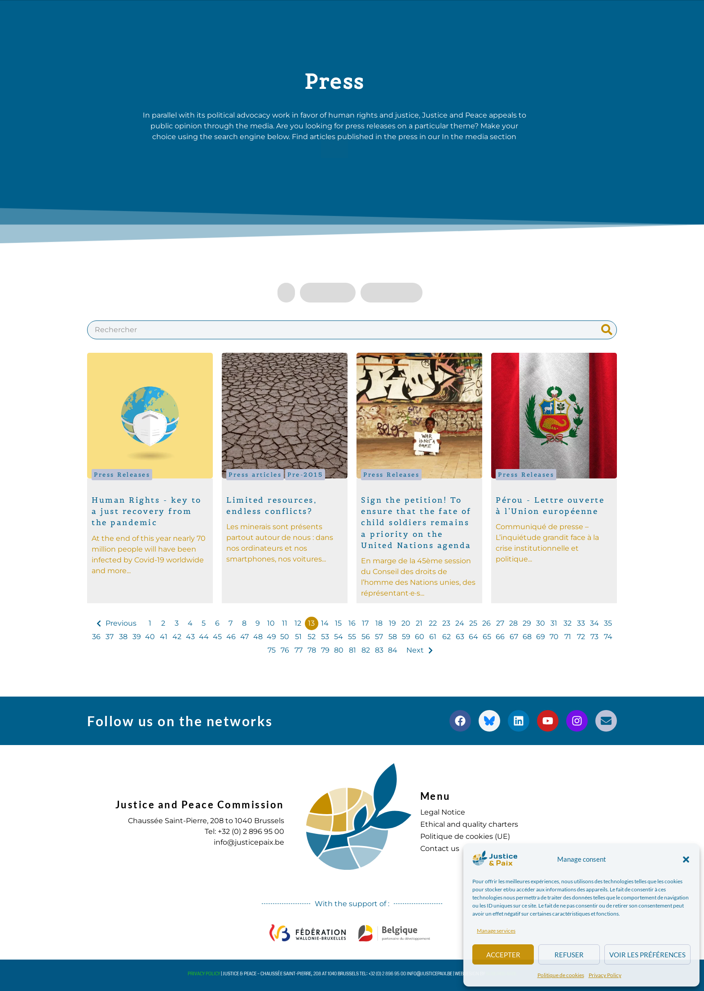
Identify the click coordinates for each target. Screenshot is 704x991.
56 (365, 636)
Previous (121, 623)
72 (581, 636)
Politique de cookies (560, 975)
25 (473, 623)
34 (594, 623)
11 (284, 623)
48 (258, 636)
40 (150, 636)
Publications (327, 18)
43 (190, 636)
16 (352, 623)
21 (419, 623)
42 (176, 636)
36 (96, 636)
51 (298, 636)
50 (284, 636)
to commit (436, 18)
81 (352, 650)
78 (312, 650)
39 (136, 636)
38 (123, 636)
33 (581, 623)
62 (446, 636)
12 (298, 623)
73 (594, 636)
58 (392, 636)
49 (271, 636)
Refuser (569, 955)
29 (527, 623)
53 (325, 636)
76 (285, 650)
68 (527, 636)
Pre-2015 (305, 474)
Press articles (255, 474)
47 (244, 636)
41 (163, 636)
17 (365, 623)
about (191, 18)
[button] (686, 859)
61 (432, 636)
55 (352, 636)
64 (473, 636)
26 (486, 623)
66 (500, 636)
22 (433, 623)
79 (325, 650)
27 (500, 623)
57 (379, 636)
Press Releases (122, 474)
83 (379, 650)
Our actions (253, 18)
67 (514, 636)
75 (272, 650)
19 (392, 623)
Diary (383, 18)
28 (513, 623)
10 (271, 623)
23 (446, 623)
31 (553, 623)
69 (540, 636)
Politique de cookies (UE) (465, 836)
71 (567, 636)
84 (392, 650)
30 (540, 623)
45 (217, 636)
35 (608, 623)
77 (299, 650)
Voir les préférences (647, 955)
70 (554, 636)
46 (231, 636)
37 (110, 636)
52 (312, 636)
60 (419, 636)
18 (379, 623)
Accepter (503, 955)
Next (415, 650)
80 (338, 650)
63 (460, 636)
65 (487, 636)
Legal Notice (442, 812)
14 (325, 623)
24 (459, 623)
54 (338, 636)
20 (405, 623)
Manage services (496, 930)
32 (567, 623)
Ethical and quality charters (469, 824)
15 (338, 623)
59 (406, 636)
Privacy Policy (605, 975)
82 (365, 650)
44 (204, 636)
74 (608, 636)
